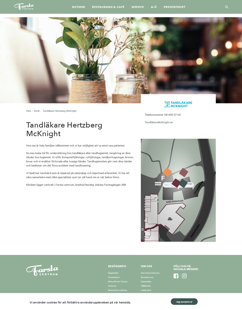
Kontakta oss (147, 277)
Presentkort (174, 7)
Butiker (78, 7)
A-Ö (154, 7)
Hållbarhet (146, 285)
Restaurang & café (108, 7)
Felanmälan (146, 281)
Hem (28, 110)
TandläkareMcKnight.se (159, 122)
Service (138, 7)
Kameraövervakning (117, 289)
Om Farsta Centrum (150, 272)
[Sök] (226, 7)
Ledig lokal (146, 289)
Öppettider (113, 272)
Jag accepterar (184, 301)
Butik (37, 110)
